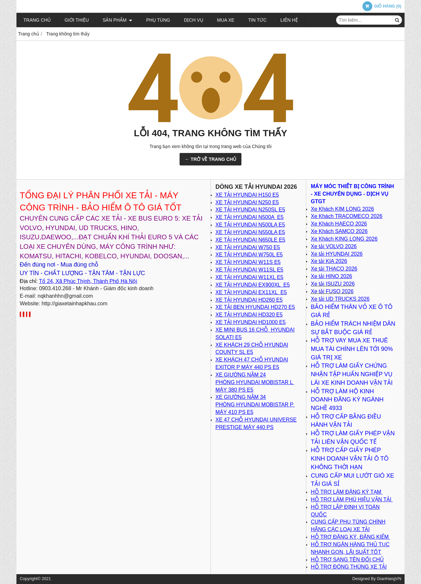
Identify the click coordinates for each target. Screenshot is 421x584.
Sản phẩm (117, 20)
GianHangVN (389, 578)
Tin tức (257, 20)
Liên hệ (289, 20)
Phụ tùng (158, 20)
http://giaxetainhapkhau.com (74, 303)
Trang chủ (37, 20)
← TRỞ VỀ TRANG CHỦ (210, 159)
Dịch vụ (193, 20)
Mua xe (226, 20)
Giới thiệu (76, 20)
